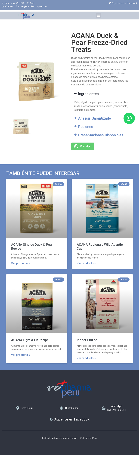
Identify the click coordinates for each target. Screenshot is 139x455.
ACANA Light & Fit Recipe (30, 340)
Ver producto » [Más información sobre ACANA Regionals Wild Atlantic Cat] (86, 263)
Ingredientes (88, 94)
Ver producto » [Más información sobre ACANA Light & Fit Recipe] (20, 354)
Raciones (85, 127)
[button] (98, 15)
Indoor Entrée (87, 340)
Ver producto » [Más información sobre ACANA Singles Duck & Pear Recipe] (20, 263)
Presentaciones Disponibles (100, 135)
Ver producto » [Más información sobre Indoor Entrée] (86, 358)
